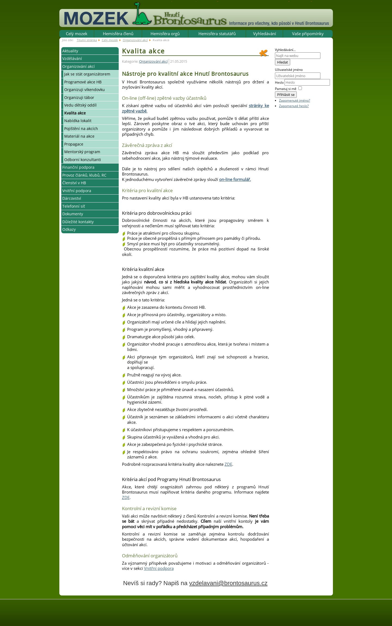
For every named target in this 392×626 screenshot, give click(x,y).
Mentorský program (82, 151)
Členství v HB (74, 182)
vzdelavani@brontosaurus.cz (228, 583)
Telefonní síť (73, 206)
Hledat (282, 62)
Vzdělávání (72, 58)
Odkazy (69, 229)
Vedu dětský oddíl (80, 105)
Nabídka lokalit (77, 120)
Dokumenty (72, 213)
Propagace (73, 144)
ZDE (228, 464)
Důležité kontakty (78, 221)
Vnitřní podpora (76, 190)
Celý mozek (76, 33)
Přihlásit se (286, 94)
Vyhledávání (264, 33)
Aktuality (70, 50)
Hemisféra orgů (165, 33)
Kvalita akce (75, 113)
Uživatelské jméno (289, 69)
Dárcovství (71, 198)
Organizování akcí (78, 66)
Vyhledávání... (285, 49)
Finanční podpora (78, 167)
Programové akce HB (83, 81)
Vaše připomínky (308, 33)
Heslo (279, 82)
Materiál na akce (79, 136)
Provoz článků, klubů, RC (84, 175)
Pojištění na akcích (81, 128)
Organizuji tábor (79, 97)
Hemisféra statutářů (217, 33)
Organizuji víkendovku (84, 89)
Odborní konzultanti (82, 159)
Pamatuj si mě (285, 88)
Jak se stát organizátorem (87, 74)
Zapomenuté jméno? (294, 100)
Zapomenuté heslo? (294, 106)
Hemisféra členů (118, 33)
